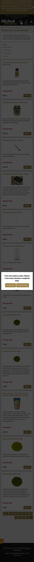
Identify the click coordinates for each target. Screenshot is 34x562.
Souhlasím (10, 285)
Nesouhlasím (23, 285)
